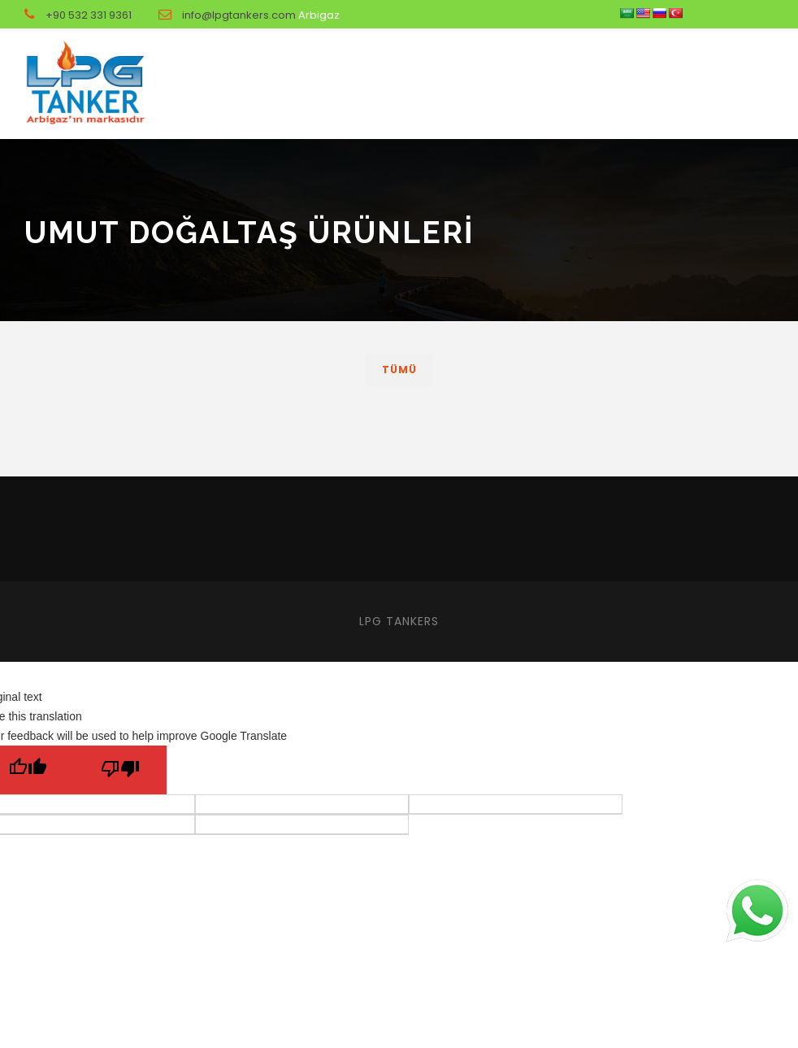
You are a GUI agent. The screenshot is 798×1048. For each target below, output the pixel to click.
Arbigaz (319, 15)
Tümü (399, 369)
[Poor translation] (120, 770)
